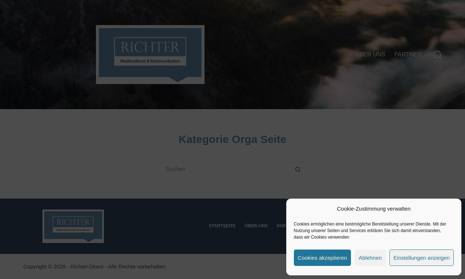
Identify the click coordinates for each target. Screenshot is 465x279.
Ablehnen (370, 258)
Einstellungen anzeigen (421, 258)
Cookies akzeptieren (322, 258)
